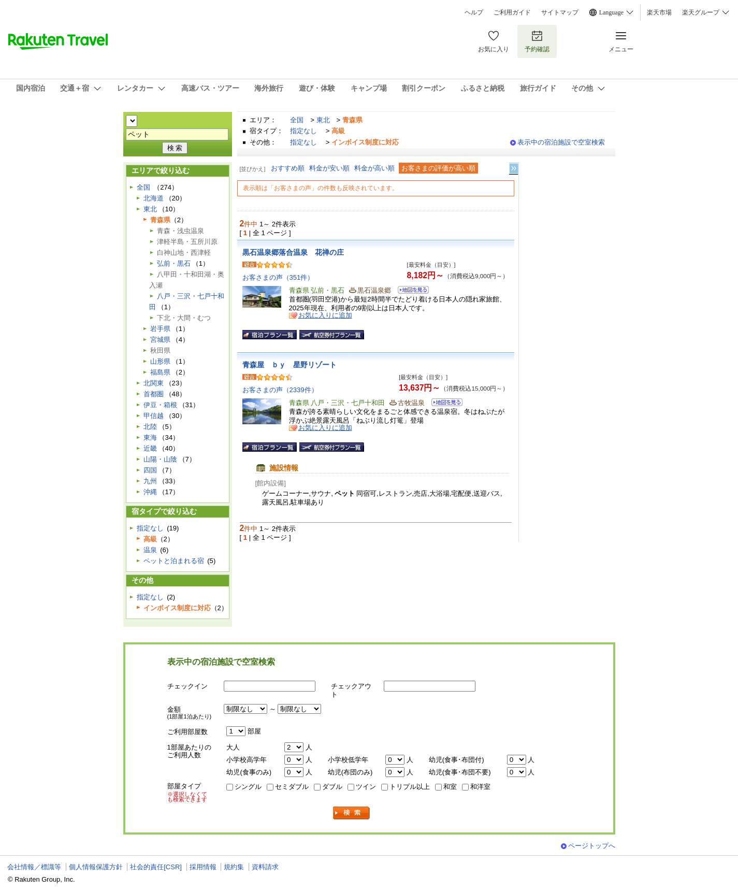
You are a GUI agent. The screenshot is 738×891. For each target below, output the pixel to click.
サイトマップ (559, 12)
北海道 (153, 198)
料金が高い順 (374, 168)
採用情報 (203, 867)
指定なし (303, 131)
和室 (450, 787)
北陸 (150, 426)
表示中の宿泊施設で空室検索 (561, 142)
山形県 (160, 361)
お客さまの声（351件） (278, 277)
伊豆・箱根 (160, 405)
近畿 (150, 448)
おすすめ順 (288, 168)
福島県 (160, 372)
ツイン (366, 787)
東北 (323, 120)
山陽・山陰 (160, 459)
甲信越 (153, 416)
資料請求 (265, 867)
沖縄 (150, 492)
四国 (150, 470)
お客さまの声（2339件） (280, 390)
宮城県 (160, 339)
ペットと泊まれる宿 (173, 561)
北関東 (153, 383)
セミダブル (292, 787)
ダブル (332, 787)
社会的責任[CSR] (156, 867)
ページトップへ (591, 846)
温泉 (150, 550)
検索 (351, 813)
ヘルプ (474, 12)
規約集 (234, 867)
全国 (296, 120)
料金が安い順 (329, 168)
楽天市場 (659, 12)
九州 (150, 481)
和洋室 (480, 787)
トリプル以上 (409, 787)
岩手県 (160, 329)
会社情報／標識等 (34, 867)
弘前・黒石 (174, 263)
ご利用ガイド (512, 12)
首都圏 (153, 394)
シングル (248, 787)
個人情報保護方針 (96, 867)
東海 (150, 437)
